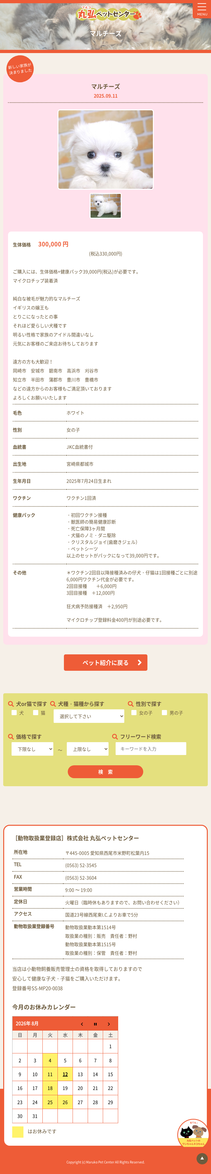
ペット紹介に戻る (106, 662)
